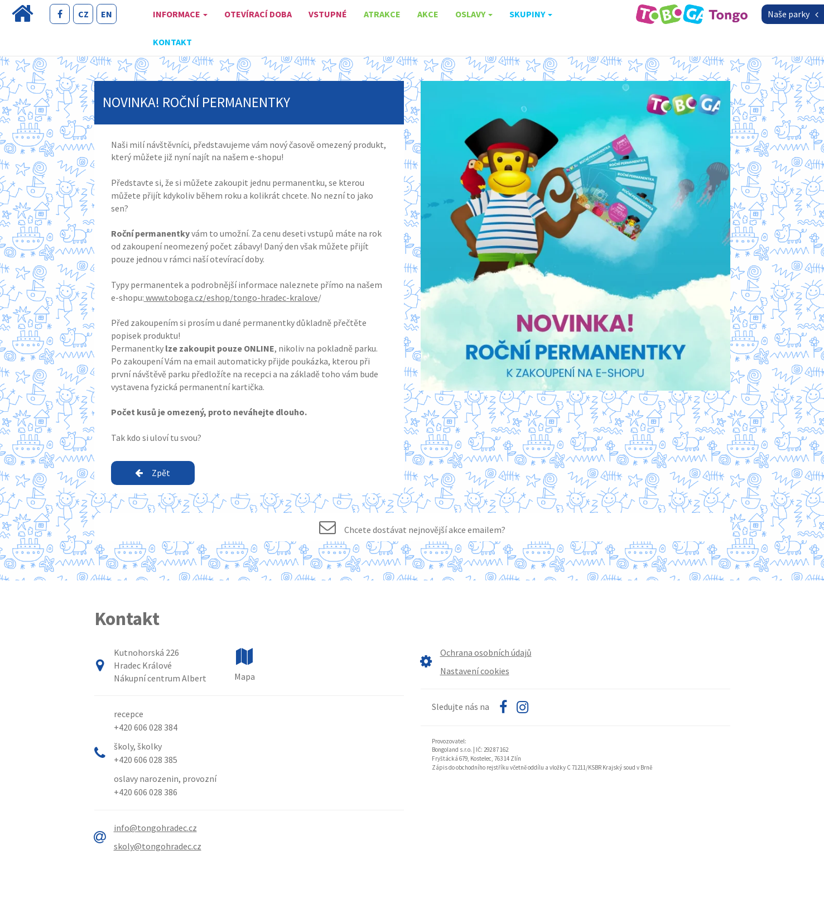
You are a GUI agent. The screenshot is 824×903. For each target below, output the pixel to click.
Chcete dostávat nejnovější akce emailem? (424, 529)
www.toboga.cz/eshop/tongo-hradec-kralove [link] (231, 297)
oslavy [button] (474, 14)
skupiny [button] (530, 14)
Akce (427, 14)
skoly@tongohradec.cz (157, 846)
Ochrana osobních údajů (486, 652)
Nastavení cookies (474, 670)
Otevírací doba (258, 14)
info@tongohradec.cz (155, 827)
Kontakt (172, 41)
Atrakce (382, 14)
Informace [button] (180, 14)
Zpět (152, 472)
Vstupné (328, 14)
